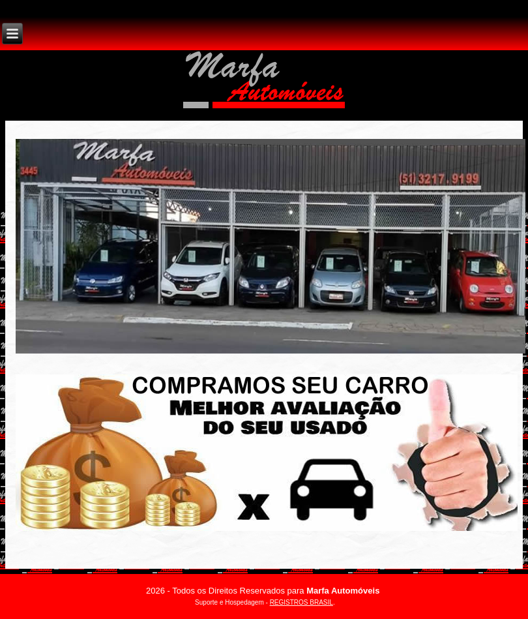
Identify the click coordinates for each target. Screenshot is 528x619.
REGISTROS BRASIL (301, 602)
